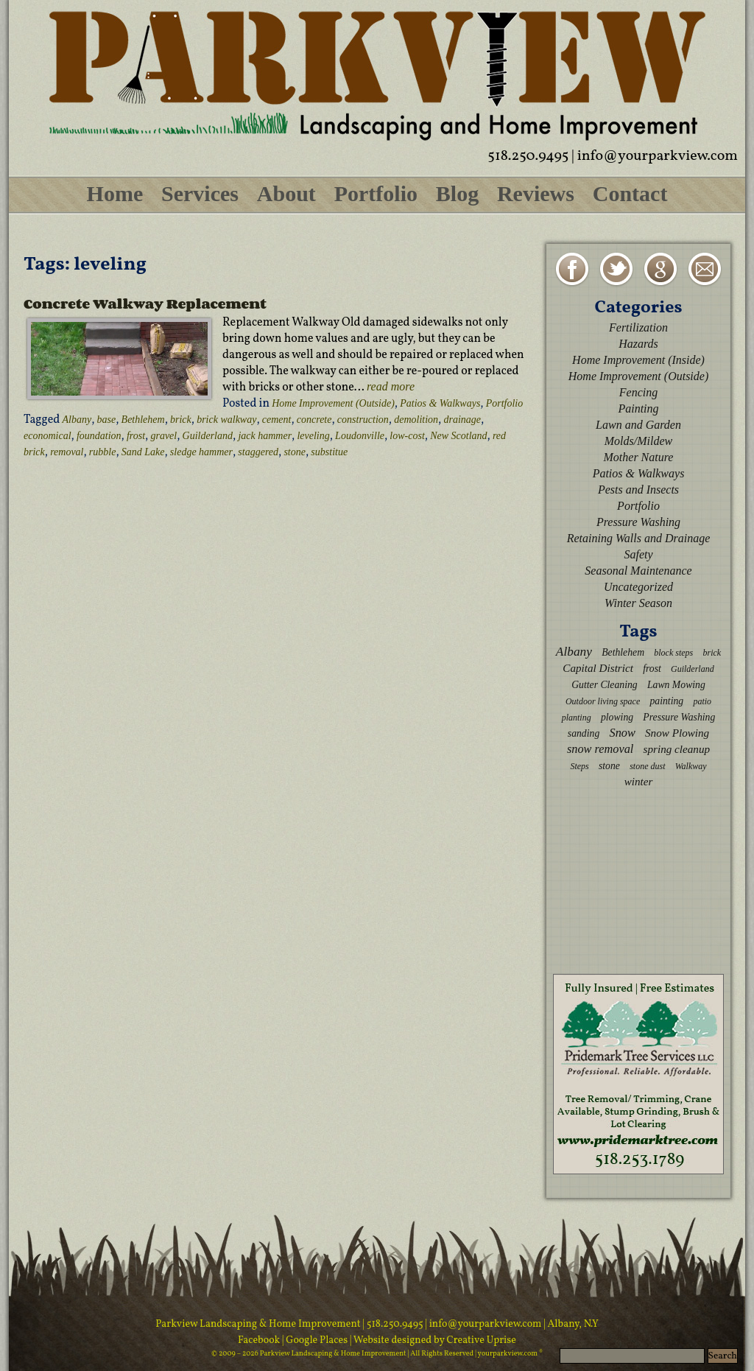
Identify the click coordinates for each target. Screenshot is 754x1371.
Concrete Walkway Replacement (145, 303)
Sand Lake (143, 451)
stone (294, 451)
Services (200, 193)
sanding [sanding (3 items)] (583, 733)
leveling (313, 435)
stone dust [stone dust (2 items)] (647, 766)
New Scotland (458, 435)
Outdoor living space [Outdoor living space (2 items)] (603, 701)
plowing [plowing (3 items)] (617, 717)
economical (47, 435)
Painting (638, 408)
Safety (638, 554)
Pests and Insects (638, 489)
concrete (314, 419)
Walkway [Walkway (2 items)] (691, 766)
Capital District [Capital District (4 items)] (598, 668)
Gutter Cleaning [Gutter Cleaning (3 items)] (604, 684)
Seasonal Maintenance (638, 570)
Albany (77, 419)
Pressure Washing (638, 522)
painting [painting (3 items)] (666, 700)
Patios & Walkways (440, 403)
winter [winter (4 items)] (638, 781)
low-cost (407, 435)
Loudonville (359, 435)
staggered (258, 451)
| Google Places (316, 1340)
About (286, 193)
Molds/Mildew (638, 441)
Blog (457, 193)
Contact (630, 193)
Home (115, 193)
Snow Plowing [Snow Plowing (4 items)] (677, 732)
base (106, 419)
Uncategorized (638, 587)
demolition (416, 419)
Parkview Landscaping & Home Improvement (258, 1324)
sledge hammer (201, 451)
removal (66, 451)
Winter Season (638, 603)
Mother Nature (639, 457)
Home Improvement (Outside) (333, 403)
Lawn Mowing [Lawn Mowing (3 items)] (676, 684)
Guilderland (208, 435)
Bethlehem (143, 419)
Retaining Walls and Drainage (639, 538)
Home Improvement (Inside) (638, 360)
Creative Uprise (480, 1340)
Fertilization (638, 327)
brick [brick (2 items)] (711, 653)
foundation (99, 435)
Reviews (535, 193)
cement (277, 419)
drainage (462, 419)
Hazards (638, 343)
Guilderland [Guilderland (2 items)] (692, 669)
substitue (329, 451)
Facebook (260, 1340)
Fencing (638, 392)
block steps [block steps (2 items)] (673, 653)
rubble (102, 451)
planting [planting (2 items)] (576, 717)
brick (180, 419)
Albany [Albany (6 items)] (574, 652)
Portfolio (375, 193)
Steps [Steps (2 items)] (579, 766)
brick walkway (226, 419)
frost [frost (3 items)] (652, 668)
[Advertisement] (638, 880)
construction (363, 419)
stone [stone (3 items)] (609, 765)
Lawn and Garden (638, 424)
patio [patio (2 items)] (702, 701)
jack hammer (265, 435)
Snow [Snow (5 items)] (622, 733)
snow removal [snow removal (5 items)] (600, 749)
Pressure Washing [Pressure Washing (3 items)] (679, 717)
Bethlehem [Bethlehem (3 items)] (623, 652)
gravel (163, 435)
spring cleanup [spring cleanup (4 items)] (677, 749)
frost (136, 435)
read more (391, 386)
